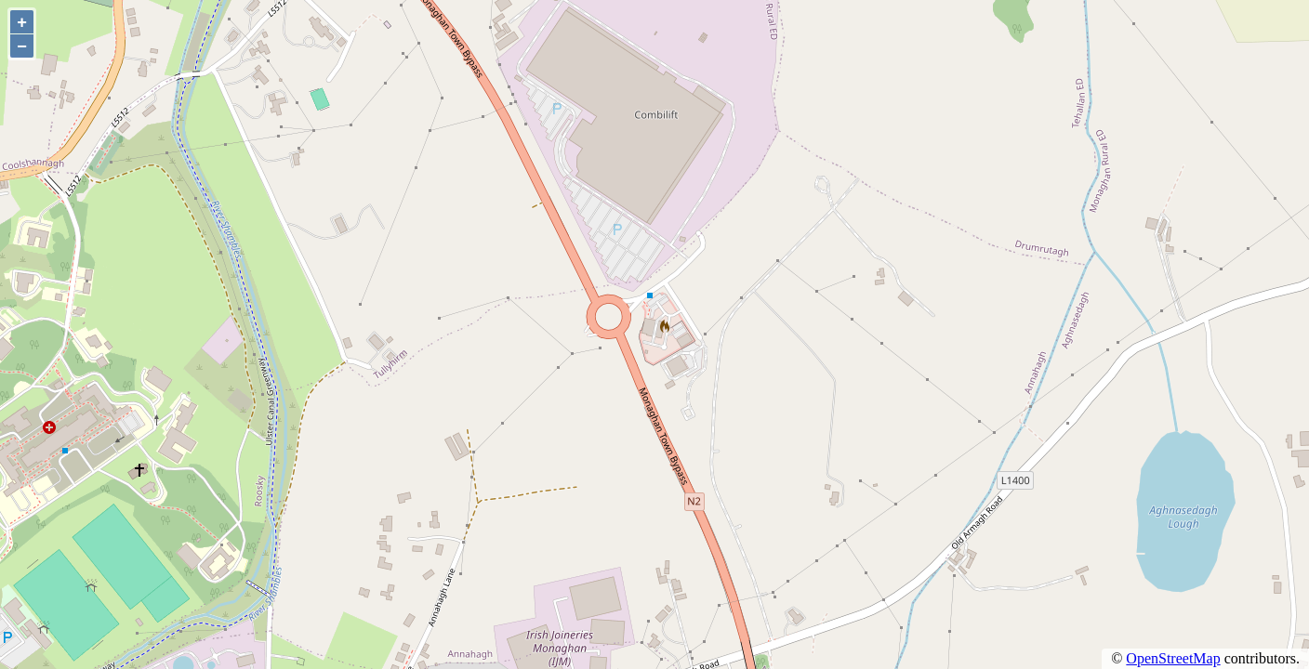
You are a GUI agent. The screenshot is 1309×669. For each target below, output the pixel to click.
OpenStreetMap (1173, 658)
